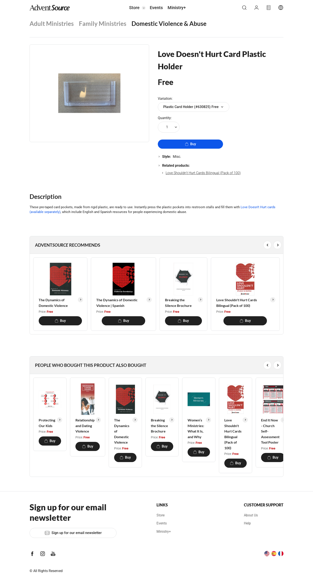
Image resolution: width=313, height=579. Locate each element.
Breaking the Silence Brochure (178, 303)
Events (156, 7)
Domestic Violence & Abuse (169, 23)
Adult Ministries (52, 23)
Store (134, 7)
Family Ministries (102, 23)
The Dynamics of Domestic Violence (53, 303)
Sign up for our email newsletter (73, 533)
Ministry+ (177, 7)
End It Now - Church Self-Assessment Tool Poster (270, 431)
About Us (251, 515)
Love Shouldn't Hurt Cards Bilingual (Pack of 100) (203, 173)
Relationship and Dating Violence (85, 425)
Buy (190, 144)
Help (247, 523)
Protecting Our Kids (47, 423)
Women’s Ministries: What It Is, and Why (196, 428)
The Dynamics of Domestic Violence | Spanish (117, 303)
